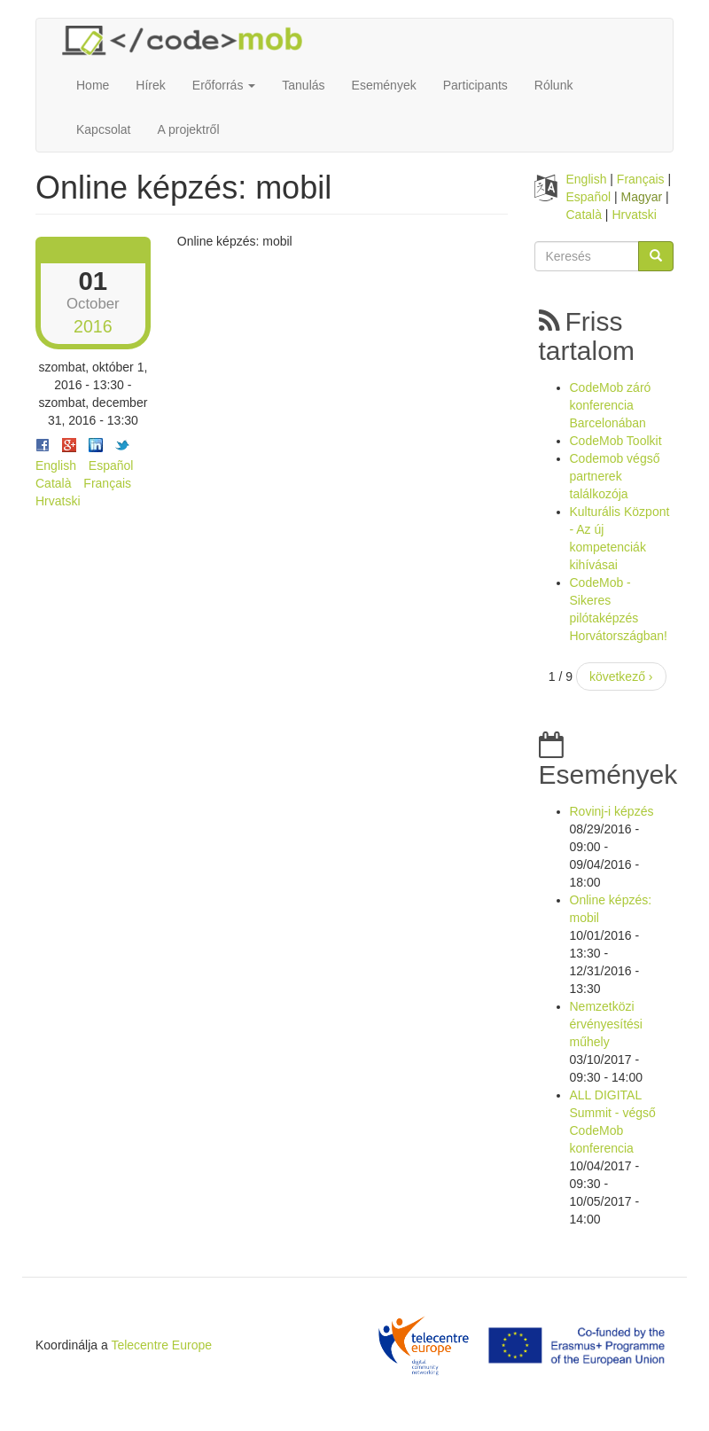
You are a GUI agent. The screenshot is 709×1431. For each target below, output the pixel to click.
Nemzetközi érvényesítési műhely (606, 1024)
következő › (621, 676)
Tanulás (303, 85)
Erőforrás (223, 85)
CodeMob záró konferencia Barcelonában (610, 405)
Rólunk (553, 85)
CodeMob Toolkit (616, 441)
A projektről (188, 129)
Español (111, 465)
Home (92, 85)
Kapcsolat (103, 129)
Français (107, 483)
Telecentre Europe (161, 1345)
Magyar (642, 197)
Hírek (150, 85)
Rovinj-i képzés (612, 811)
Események (384, 85)
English (55, 465)
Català (53, 483)
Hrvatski (58, 501)
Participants (475, 85)
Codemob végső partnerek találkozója (615, 476)
